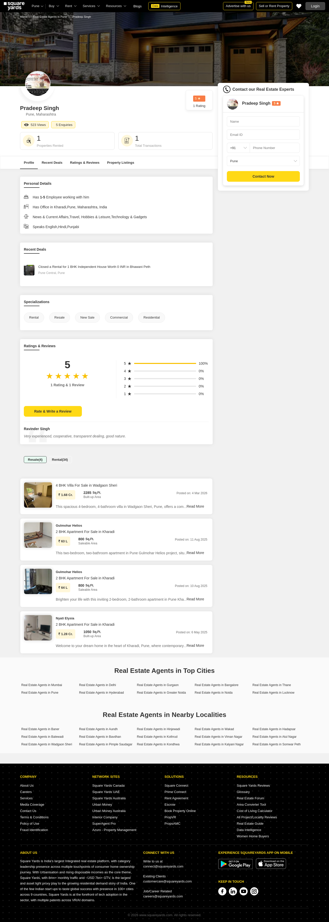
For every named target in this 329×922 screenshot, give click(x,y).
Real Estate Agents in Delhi (97, 685)
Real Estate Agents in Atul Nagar (274, 737)
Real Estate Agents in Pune (50, 16)
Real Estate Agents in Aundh (98, 729)
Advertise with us (239, 5)
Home (23, 16)
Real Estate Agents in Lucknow (273, 692)
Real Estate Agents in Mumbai (41, 685)
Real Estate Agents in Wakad (214, 729)
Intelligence (164, 6)
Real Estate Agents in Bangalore (217, 685)
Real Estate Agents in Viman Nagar (218, 737)
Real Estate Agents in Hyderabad (101, 692)
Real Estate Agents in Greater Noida (161, 692)
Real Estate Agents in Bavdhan (100, 737)
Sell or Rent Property (274, 6)
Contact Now (263, 176)
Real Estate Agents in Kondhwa (158, 744)
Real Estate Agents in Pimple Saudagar (105, 744)
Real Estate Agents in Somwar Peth (276, 744)
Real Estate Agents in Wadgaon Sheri (46, 744)
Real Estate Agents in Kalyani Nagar (219, 744)
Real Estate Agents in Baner (40, 729)
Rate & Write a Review (52, 411)
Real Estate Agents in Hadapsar (274, 729)
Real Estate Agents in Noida (213, 692)
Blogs (137, 6)
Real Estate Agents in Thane (271, 685)
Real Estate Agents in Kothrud (157, 737)
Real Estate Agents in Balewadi (42, 737)
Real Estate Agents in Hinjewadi (158, 729)
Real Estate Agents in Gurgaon (158, 685)
